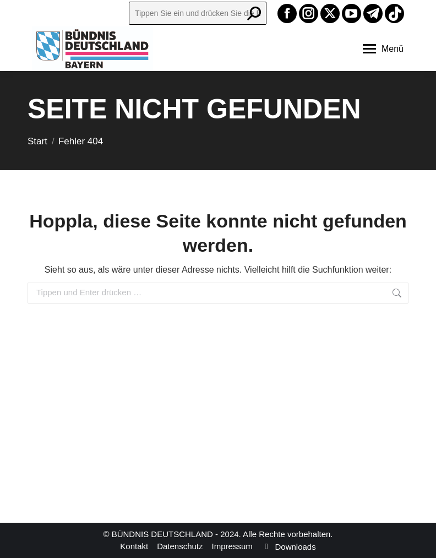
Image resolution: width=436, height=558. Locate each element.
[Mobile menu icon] (383, 49)
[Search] (197, 13)
